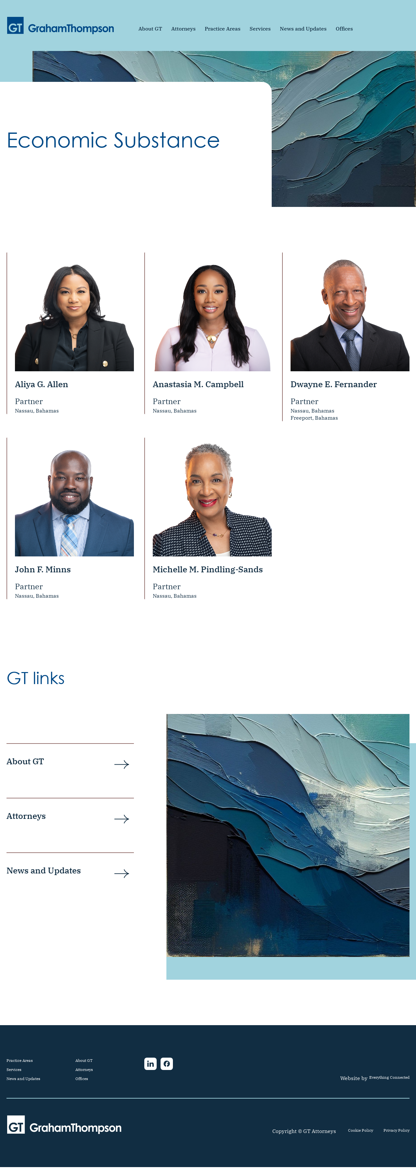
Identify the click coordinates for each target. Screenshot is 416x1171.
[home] (60, 25)
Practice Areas (222, 28)
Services (260, 28)
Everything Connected (382, 1082)
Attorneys (183, 28)
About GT (150, 28)
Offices (344, 28)
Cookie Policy (348, 1135)
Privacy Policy (392, 1135)
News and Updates (303, 28)
